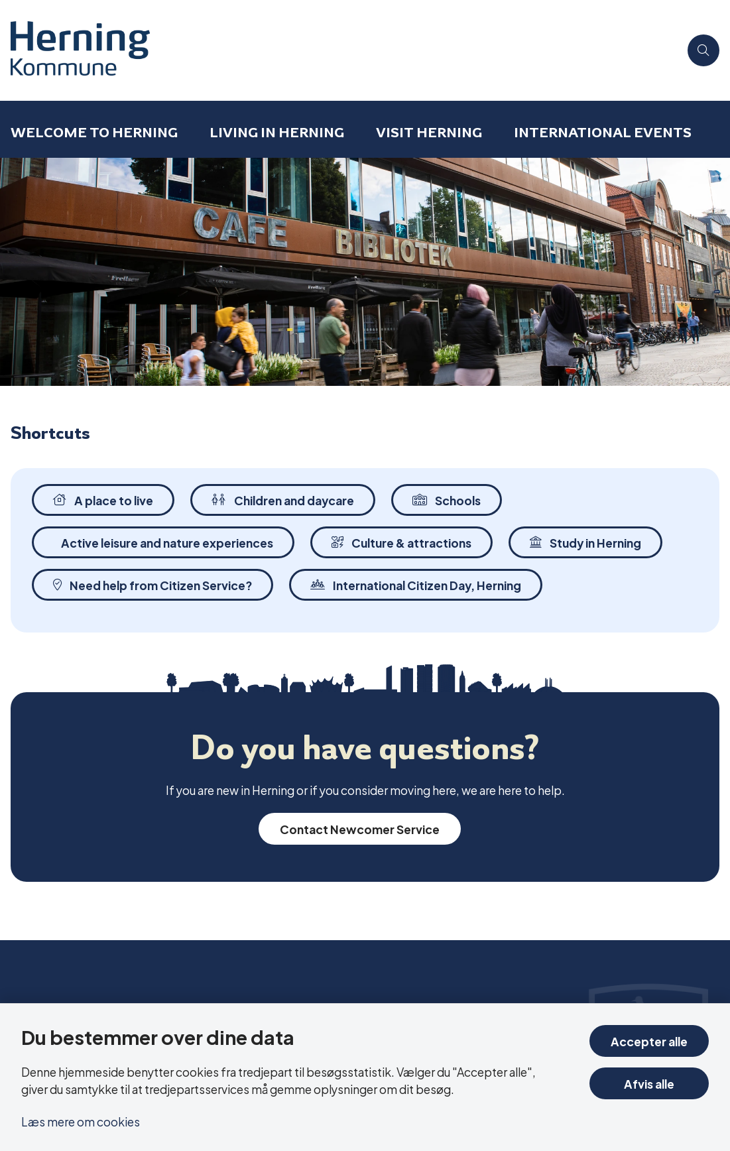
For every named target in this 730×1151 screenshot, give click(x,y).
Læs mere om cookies (80, 1120)
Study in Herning (585, 542)
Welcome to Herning (94, 132)
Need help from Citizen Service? (152, 584)
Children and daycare (283, 499)
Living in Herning (277, 132)
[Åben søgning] (703, 50)
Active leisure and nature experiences (167, 542)
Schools (446, 499)
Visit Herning (429, 132)
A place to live (103, 499)
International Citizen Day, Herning (415, 584)
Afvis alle (649, 1083)
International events (603, 132)
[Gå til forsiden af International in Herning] (340, 50)
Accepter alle (649, 1040)
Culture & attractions (401, 542)
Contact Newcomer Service (360, 828)
